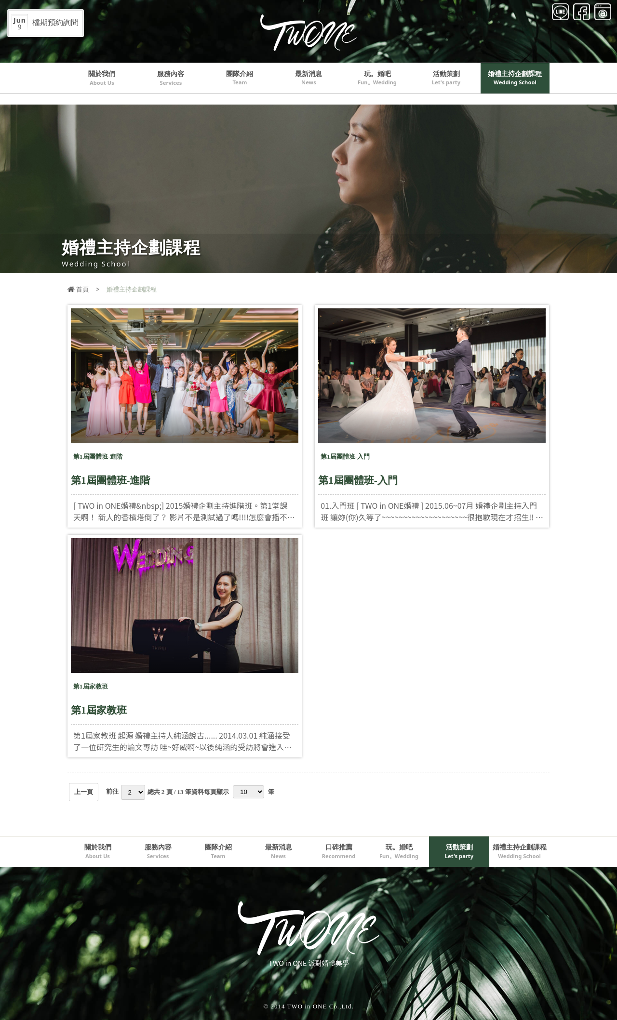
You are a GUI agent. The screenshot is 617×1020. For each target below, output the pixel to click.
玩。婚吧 (377, 77)
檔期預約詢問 (45, 23)
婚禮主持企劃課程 (514, 77)
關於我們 (101, 77)
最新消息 (308, 77)
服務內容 (170, 77)
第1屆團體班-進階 (110, 480)
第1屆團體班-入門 (358, 480)
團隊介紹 (239, 77)
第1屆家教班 (99, 710)
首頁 (78, 289)
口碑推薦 (339, 851)
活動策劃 (446, 77)
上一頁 (83, 791)
